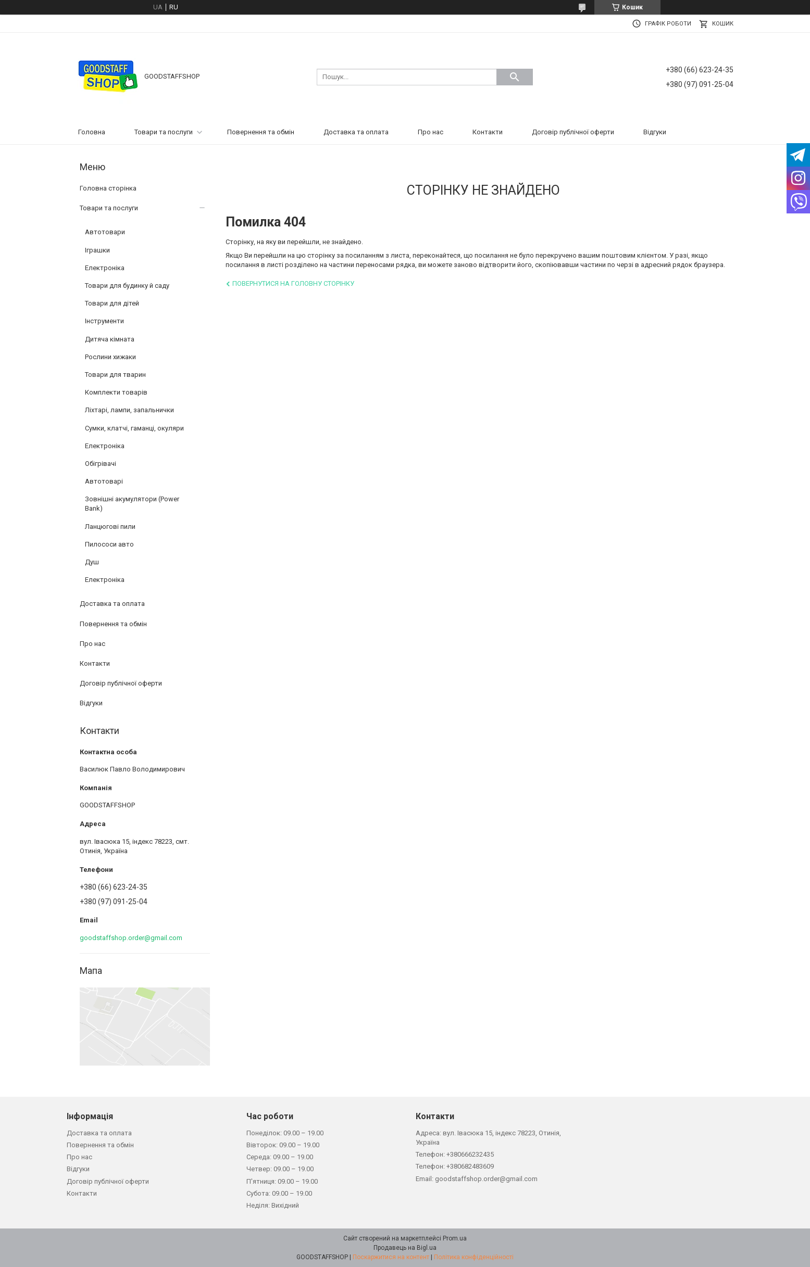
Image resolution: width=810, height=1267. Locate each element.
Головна (91, 132)
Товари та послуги (163, 132)
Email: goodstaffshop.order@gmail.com (477, 1179)
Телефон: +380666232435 (455, 1154)
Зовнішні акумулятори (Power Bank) (132, 503)
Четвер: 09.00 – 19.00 (280, 1169)
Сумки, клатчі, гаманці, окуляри (134, 428)
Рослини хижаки (110, 357)
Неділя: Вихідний (272, 1205)
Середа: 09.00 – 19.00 (279, 1157)
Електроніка (104, 268)
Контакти (487, 132)
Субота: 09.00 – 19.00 (279, 1193)
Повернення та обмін (260, 132)
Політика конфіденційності (474, 1257)
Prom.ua (455, 1238)
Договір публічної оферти (573, 132)
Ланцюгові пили (110, 526)
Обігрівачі (100, 463)
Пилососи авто (109, 544)
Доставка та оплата (356, 132)
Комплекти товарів (116, 392)
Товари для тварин (115, 374)
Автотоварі (104, 481)
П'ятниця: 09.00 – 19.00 (282, 1181)
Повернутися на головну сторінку (293, 283)
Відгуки (654, 132)
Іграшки (97, 250)
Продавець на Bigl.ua (405, 1247)
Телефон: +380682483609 (455, 1166)
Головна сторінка (108, 188)
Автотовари (105, 232)
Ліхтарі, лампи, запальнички (129, 410)
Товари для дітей (112, 303)
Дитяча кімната (109, 339)
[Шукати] (514, 77)
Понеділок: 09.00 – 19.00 (284, 1133)
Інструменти (104, 321)
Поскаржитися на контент (391, 1257)
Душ (92, 562)
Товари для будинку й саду (127, 285)
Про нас (430, 132)
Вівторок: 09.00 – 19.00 (282, 1145)
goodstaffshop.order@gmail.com (131, 938)
